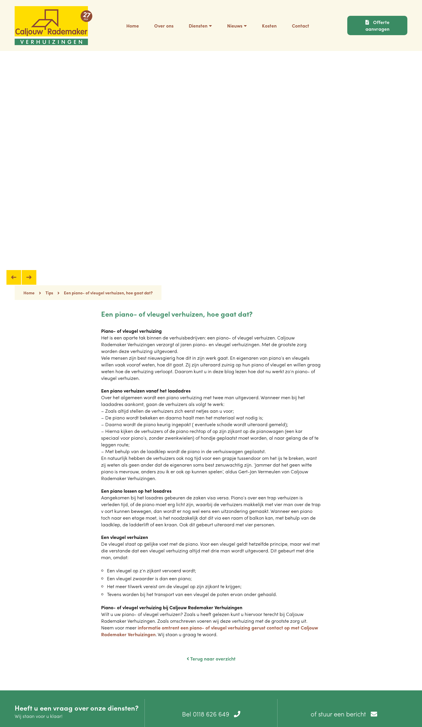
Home (32, 293)
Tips (49, 293)
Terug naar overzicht (211, 658)
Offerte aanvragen (377, 25)
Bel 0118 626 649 (211, 714)
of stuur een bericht (344, 714)
